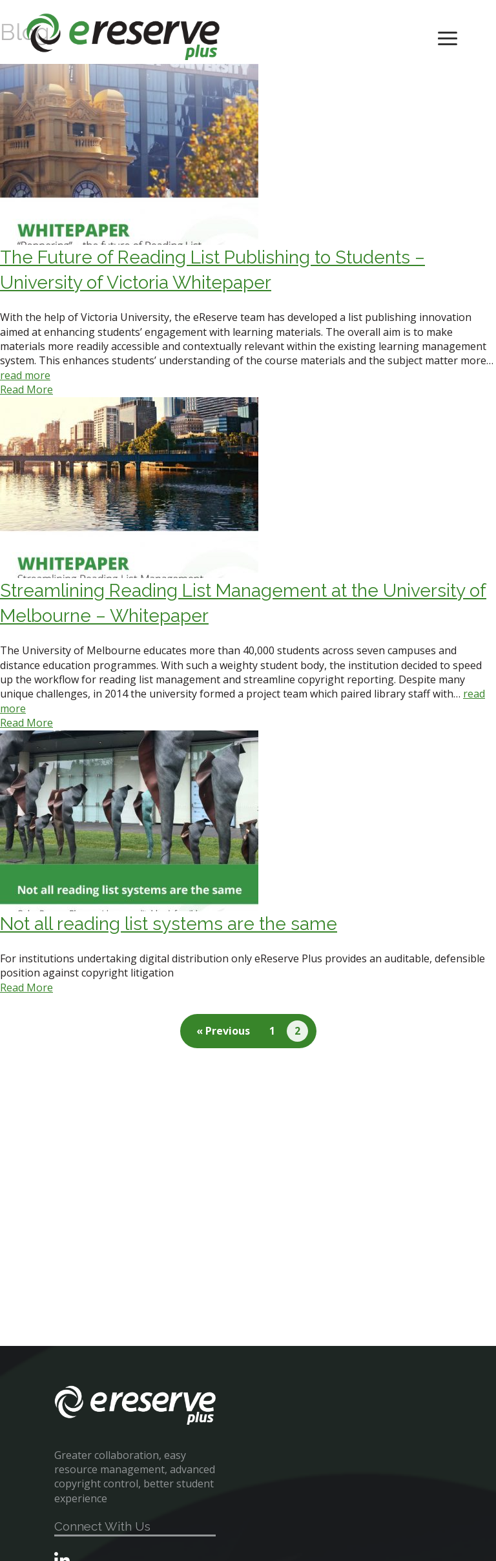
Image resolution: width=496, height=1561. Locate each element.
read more (25, 375)
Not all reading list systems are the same (168, 924)
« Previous (223, 1031)
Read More (26, 389)
